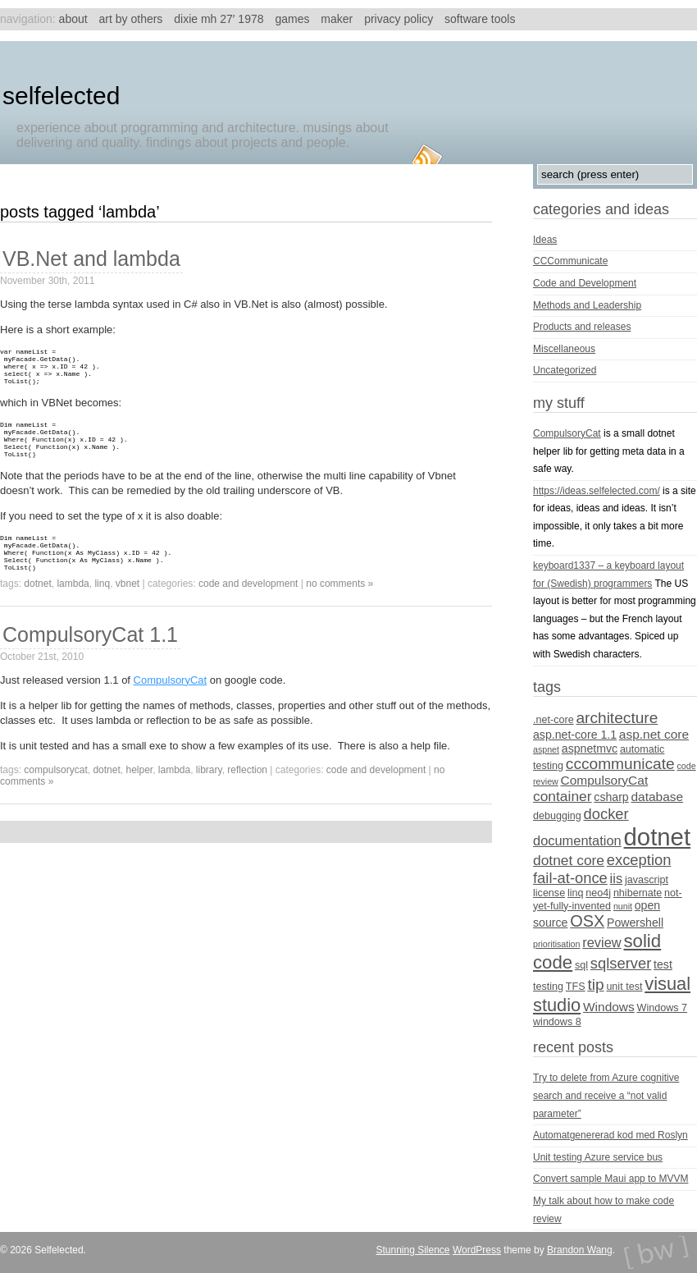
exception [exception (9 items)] (639, 859)
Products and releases (582, 326)
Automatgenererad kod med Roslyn (610, 1135)
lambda (73, 608)
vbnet (127, 608)
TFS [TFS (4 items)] (575, 986)
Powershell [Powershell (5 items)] (635, 922)
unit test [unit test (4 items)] (624, 986)
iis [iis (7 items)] (616, 878)
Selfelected (61, 95)
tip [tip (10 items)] (595, 984)
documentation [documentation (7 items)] (577, 840)
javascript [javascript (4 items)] (646, 880)
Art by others (131, 18)
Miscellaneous (564, 349)
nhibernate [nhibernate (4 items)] (637, 893)
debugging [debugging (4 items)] (557, 816)
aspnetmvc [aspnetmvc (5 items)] (589, 748)
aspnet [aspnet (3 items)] (546, 749)
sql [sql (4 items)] (581, 965)
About (73, 18)
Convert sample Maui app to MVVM (610, 1178)
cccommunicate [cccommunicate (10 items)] (620, 763)
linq (102, 608)
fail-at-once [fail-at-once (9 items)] (570, 877)
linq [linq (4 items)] (575, 893)
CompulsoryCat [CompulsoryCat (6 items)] (605, 780)
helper (139, 794)
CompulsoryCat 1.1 (90, 659)
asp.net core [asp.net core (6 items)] (654, 734)
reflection (247, 794)
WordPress (477, 1250)
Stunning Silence (412, 1250)
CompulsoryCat (170, 704)
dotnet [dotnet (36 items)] (657, 836)
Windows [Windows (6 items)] (609, 1007)
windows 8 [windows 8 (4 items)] (557, 1022)
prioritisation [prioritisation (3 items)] (556, 944)
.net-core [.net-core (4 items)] (553, 720)
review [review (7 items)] (601, 942)
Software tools (479, 18)
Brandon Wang (580, 1250)
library (209, 794)
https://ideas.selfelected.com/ (596, 491)
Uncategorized (564, 370)
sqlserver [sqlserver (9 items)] (620, 963)
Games (292, 18)
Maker (337, 18)
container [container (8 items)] (562, 796)
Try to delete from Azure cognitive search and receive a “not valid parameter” (606, 1095)
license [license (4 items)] (549, 893)
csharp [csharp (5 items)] (611, 797)
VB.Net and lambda (91, 258)
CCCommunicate (570, 261)
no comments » (339, 608)
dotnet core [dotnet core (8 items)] (568, 860)
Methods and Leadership (587, 305)
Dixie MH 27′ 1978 (218, 18)
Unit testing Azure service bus (598, 1157)
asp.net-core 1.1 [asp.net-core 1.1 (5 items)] (575, 734)
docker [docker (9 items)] (606, 813)
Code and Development (248, 608)
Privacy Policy (398, 18)
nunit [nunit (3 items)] (622, 906)
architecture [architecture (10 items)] (617, 717)
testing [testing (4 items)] (548, 986)
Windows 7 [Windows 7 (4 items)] (662, 1008)
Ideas (545, 239)
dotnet (37, 608)
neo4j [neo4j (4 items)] (598, 893)
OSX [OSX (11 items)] (587, 921)
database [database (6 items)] (657, 797)
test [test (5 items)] (663, 964)
